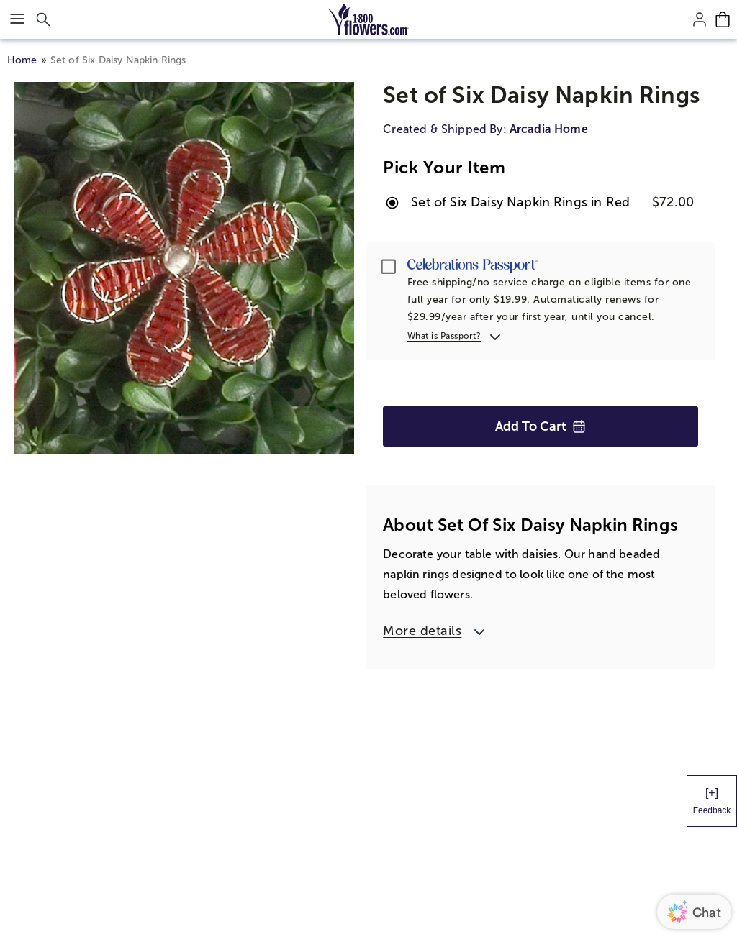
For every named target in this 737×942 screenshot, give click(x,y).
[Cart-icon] (722, 19)
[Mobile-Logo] (369, 19)
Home (22, 60)
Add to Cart (540, 426)
